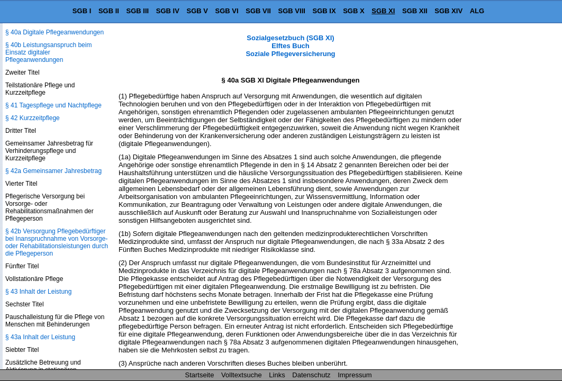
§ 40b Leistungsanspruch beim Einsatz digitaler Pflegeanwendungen (48, 52)
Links (277, 375)
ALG (477, 11)
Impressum (354, 375)
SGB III (137, 11)
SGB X (353, 11)
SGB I (81, 11)
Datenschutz (311, 375)
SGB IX (324, 11)
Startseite (199, 375)
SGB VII (258, 11)
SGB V (196, 11)
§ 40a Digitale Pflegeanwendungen (54, 32)
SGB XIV (448, 11)
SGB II (108, 11)
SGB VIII (291, 11)
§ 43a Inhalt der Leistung (40, 337)
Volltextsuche (241, 375)
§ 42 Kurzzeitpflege (32, 118)
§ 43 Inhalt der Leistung (38, 291)
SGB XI (383, 11)
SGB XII (415, 11)
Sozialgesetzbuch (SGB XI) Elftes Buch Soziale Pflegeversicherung (290, 46)
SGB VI (227, 11)
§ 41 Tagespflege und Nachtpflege (53, 105)
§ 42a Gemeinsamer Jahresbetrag (53, 171)
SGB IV (167, 11)
